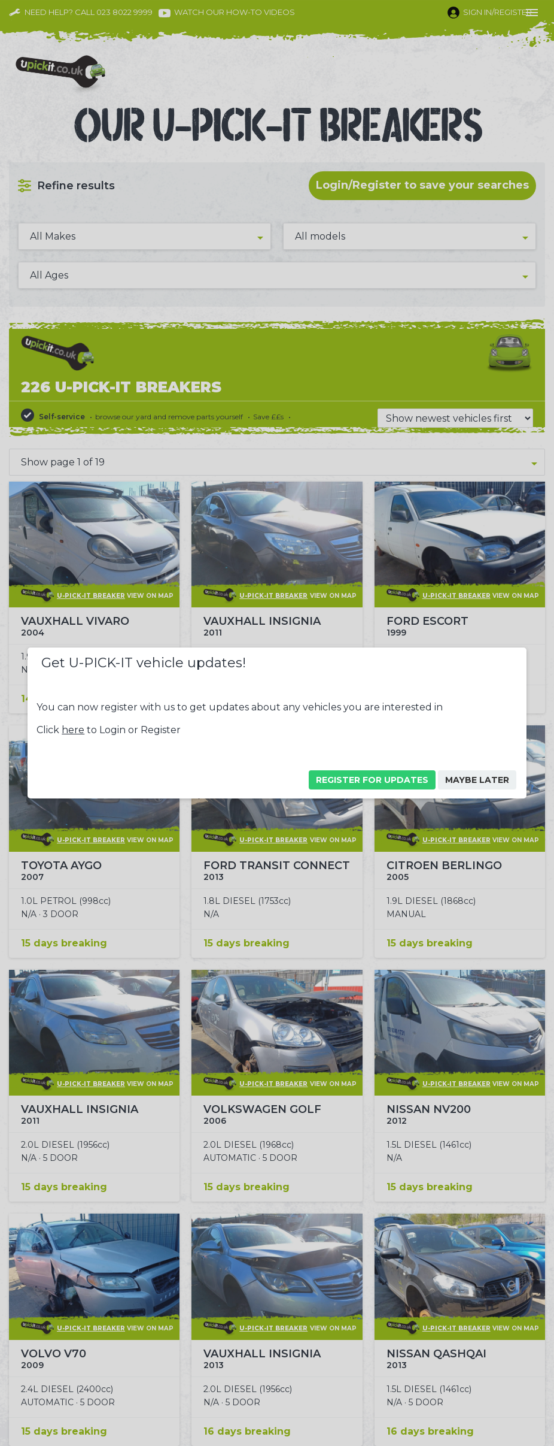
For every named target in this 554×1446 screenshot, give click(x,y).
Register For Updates (372, 780)
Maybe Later (477, 780)
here (73, 730)
